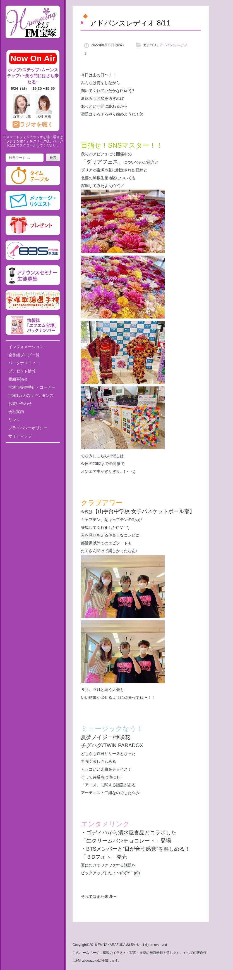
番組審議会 (18, 379)
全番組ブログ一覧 (24, 355)
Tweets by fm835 (32, 449)
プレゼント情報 (22, 371)
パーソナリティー (24, 363)
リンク (14, 419)
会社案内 (16, 411)
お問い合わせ (20, 403)
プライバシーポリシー (27, 428)
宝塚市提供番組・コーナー (31, 387)
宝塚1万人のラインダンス (31, 395)
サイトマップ (20, 436)
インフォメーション (26, 346)
